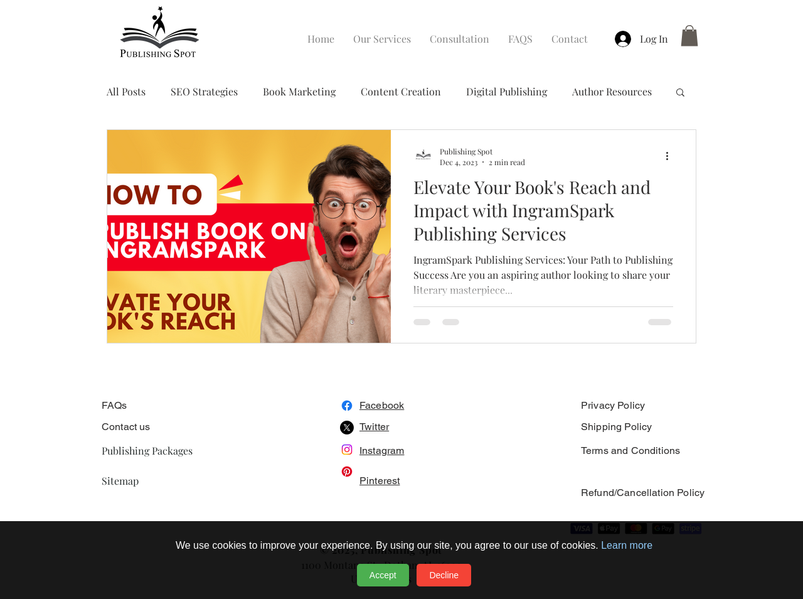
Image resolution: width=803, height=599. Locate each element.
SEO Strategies (204, 91)
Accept (383, 575)
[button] (689, 35)
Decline (444, 575)
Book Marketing (299, 91)
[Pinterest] (347, 471)
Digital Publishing (506, 91)
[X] (347, 427)
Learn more (626, 545)
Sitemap (120, 480)
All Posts (126, 91)
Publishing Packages (147, 450)
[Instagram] (347, 449)
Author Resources (612, 91)
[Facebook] (347, 406)
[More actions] (671, 156)
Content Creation (401, 91)
